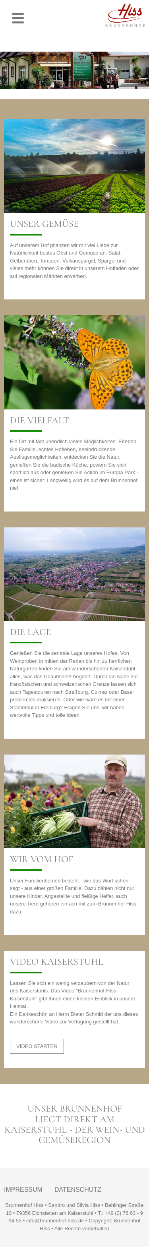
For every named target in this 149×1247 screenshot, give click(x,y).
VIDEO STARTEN (37, 1046)
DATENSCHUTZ (77, 1190)
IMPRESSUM (23, 1190)
